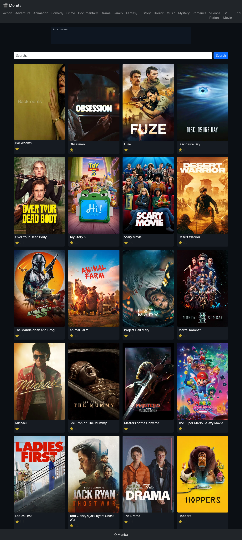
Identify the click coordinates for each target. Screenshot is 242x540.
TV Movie (227, 15)
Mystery (184, 13)
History (145, 13)
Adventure (22, 13)
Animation (40, 13)
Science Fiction (214, 15)
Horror (159, 13)
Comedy (57, 13)
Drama (106, 13)
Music (171, 13)
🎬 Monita (12, 5)
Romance (199, 13)
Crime (70, 13)
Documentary (88, 13)
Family (118, 13)
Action (7, 13)
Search (221, 55)
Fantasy (131, 13)
